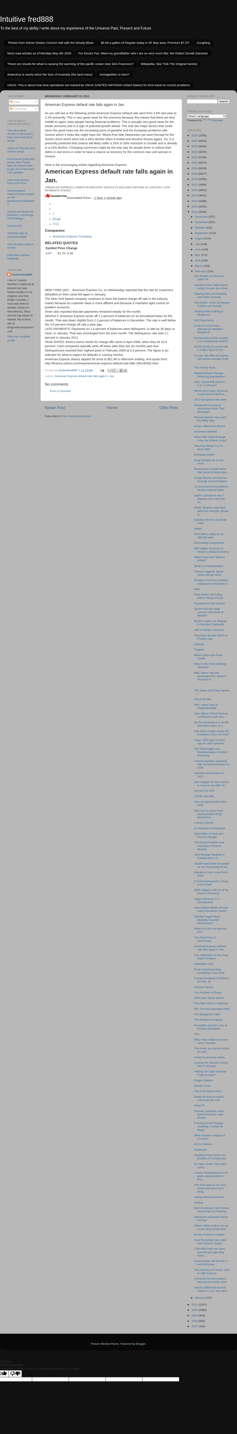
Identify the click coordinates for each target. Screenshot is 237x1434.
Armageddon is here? (114, 74)
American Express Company (72, 236)
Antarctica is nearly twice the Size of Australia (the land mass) (49, 74)
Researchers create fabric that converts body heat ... (212, 470)
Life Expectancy (204, 320)
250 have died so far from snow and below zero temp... (210, 1188)
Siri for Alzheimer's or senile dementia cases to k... (211, 724)
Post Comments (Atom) (76, 416)
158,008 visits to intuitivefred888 (17, 235)
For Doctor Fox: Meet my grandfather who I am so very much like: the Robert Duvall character (143, 53)
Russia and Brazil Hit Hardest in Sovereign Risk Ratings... (20, 215)
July (198, 244)
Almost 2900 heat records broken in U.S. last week (211, 1289)
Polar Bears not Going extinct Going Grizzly (208, 596)
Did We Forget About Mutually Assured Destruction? (207, 920)
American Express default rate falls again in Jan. (85, 376)
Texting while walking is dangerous (208, 313)
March (199, 265)
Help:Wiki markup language (18, 256)
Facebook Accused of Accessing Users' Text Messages (209, 408)
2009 (195, 1315)
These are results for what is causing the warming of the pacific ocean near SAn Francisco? (70, 64)
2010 (195, 1310)
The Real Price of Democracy (205, 939)
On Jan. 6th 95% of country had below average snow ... (211, 359)
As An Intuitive (203, 1144)
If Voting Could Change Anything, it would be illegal (208, 1126)
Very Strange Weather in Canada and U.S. (209, 856)
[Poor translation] (15, 1373)
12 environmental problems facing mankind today (211, 488)
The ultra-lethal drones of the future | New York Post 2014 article (20, 135)
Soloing (199, 644)
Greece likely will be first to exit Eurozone (210, 1262)
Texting (198, 1202)
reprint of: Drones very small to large (21, 150)
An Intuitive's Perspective (209, 828)
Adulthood (200, 1149)
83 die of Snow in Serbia (209, 1234)
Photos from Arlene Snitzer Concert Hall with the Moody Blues (51, 42)
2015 (195, 195)
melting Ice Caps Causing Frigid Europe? (210, 1073)
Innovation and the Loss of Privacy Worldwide (210, 1027)
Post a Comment (60, 391)
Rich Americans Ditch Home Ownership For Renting (211, 1209)
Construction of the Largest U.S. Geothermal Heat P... (212, 339)
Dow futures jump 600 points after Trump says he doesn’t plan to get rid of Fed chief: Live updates (21, 165)
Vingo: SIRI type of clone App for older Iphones (209, 741)
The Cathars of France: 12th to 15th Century (211, 1271)
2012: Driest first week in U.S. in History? (209, 383)
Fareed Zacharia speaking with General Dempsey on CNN (212, 764)
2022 (195, 157)
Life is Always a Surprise (209, 629)
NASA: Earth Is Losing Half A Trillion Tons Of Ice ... (211, 348)
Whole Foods (202, 1085)
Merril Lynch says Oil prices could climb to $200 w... (211, 392)
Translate (213, 120)
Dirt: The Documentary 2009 (211, 1008)
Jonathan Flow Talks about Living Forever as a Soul (211, 286)
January (200, 1297)
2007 (195, 1326)
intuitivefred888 (21, 274)
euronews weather (205, 431)
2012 (195, 211)
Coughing (203, 42)
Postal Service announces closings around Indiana (210, 479)
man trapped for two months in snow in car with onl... (211, 783)
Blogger (141, 1343)
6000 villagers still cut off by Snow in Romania (211, 891)
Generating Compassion (209, 542)
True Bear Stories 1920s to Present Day (211, 637)
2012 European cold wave (210, 399)
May (198, 254)
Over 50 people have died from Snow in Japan (210, 1241)
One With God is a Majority (211, 1003)
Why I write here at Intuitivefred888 (206, 706)
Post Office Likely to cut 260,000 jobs (208, 536)
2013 (195, 206)
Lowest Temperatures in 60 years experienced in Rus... (211, 1176)
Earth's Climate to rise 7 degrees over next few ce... (209, 499)
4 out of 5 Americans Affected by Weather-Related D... (208, 329)
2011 (195, 1304)
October (200, 227)
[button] (56, 224)
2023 (195, 151)
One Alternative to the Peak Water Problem (211, 957)
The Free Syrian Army (207, 1091)
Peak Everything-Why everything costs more (209, 971)
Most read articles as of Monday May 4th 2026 (39, 53)
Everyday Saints (204, 454)
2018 (195, 179)
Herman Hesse (203, 987)
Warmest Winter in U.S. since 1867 (208, 447)
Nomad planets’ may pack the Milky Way (210, 419)
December (202, 216)
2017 (195, 184)
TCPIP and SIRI (204, 796)
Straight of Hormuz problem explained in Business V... (211, 582)
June (198, 249)
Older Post (168, 407)
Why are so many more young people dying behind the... (208, 814)
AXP (49, 253)
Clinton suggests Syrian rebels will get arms (209, 573)
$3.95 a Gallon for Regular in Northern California (210, 623)
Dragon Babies (203, 1080)
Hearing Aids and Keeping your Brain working (210, 295)
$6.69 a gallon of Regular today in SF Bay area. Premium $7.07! (145, 42)
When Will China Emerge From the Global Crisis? (210, 438)
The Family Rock (204, 367)
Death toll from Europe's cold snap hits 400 (209, 1098)
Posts (15, 101)
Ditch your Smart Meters (209, 997)
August (199, 238)
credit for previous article (209, 1057)
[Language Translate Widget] (206, 116)
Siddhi (198, 528)
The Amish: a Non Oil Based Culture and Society (212, 304)
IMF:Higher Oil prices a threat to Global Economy (211, 550)
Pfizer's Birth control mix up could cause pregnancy (211, 1227)
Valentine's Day (203, 963)
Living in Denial (203, 822)
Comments (18, 108)
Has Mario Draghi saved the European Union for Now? (212, 733)
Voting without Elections (209, 1197)
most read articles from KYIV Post (18, 181)
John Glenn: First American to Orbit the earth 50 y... (211, 715)
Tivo (196, 1034)
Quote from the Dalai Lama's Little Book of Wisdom (208, 612)
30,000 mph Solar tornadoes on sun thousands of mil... (212, 865)
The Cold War (202, 699)
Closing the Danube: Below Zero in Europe (211, 1064)
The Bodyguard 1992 (207, 1014)
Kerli (197, 589)
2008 (195, 1321)
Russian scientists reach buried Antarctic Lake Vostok (209, 1114)
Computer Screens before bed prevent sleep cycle (210, 1280)
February (201, 271)
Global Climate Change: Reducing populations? (210, 375)
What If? (199, 1105)
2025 (195, 140)
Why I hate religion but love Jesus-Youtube (211, 1041)
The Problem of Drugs (208, 992)
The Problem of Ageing (208, 1019)
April (198, 260)
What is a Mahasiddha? (208, 566)
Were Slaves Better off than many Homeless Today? (211, 909)
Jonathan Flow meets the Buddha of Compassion (210, 1157)
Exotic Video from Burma (209, 426)
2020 (195, 168)
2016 (195, 190)
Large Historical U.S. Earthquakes (207, 900)
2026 (195, 135)
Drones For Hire (204, 790)
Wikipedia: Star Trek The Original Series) (169, 64)
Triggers (199, 649)
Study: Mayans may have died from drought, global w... (211, 511)
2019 (195, 173)
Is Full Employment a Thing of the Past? (211, 883)
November (202, 222)
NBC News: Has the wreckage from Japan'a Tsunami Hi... (210, 676)
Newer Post (55, 407)
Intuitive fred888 (26, 19)
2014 (195, 201)
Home (112, 407)
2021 (195, 162)
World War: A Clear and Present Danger (208, 835)
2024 (195, 146)
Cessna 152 (14, 225)
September (202, 233)
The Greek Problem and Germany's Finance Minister (209, 846)
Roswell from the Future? (210, 603)
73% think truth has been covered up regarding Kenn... (209, 1252)
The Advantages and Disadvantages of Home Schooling (210, 752)
